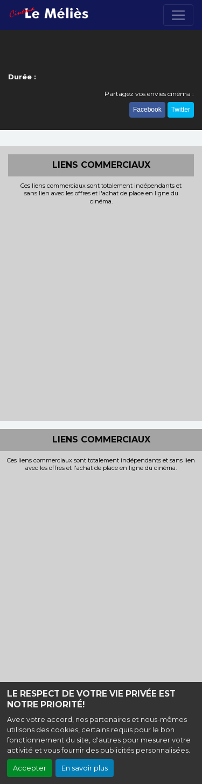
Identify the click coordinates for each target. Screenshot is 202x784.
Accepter (29, 768)
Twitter (180, 109)
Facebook (147, 109)
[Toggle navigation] (178, 15)
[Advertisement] (101, 311)
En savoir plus (84, 768)
